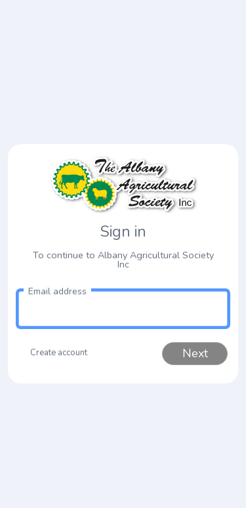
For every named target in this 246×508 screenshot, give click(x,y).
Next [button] (195, 353)
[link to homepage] (123, 184)
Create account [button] (58, 353)
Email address (57, 291)
